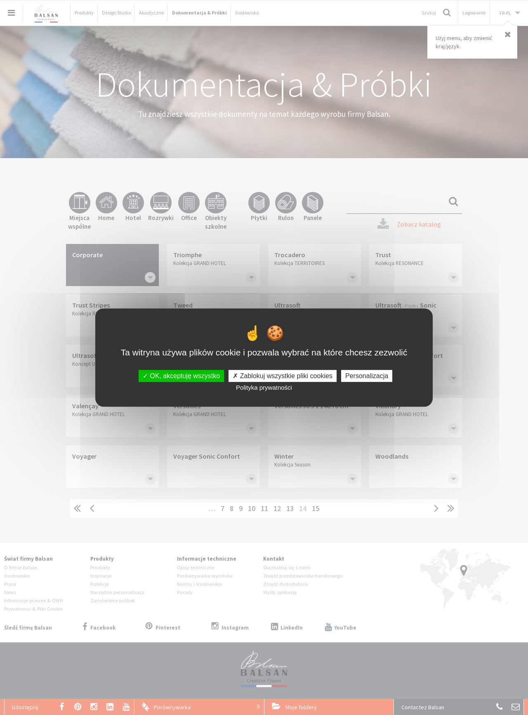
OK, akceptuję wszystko (181, 375)
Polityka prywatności (264, 387)
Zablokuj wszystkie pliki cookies (282, 375)
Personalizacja (366, 375)
